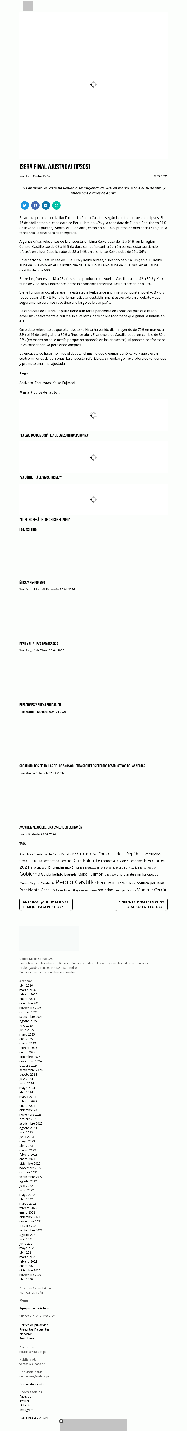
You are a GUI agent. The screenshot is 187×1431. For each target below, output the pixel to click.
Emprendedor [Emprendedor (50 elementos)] (38, 867)
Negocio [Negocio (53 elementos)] (35, 883)
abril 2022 (26, 1199)
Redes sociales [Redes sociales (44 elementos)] (89, 890)
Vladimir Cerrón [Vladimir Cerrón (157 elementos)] (152, 889)
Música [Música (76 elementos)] (24, 883)
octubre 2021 (28, 1226)
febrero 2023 (28, 1155)
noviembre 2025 (30, 1008)
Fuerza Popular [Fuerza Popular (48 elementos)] (147, 867)
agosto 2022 (28, 1181)
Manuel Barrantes (38, 712)
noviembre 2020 (30, 1275)
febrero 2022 (28, 1208)
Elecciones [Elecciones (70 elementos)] (136, 861)
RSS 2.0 (33, 1418)
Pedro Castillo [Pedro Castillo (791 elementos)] (75, 882)
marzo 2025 (27, 1043)
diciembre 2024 (29, 1057)
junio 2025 (26, 1030)
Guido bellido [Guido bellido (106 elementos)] (52, 874)
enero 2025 (27, 1052)
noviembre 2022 (30, 1168)
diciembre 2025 (29, 1003)
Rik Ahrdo (33, 834)
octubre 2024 (28, 1066)
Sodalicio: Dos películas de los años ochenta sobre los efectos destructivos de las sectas (82, 766)
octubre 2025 (28, 1012)
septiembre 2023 (31, 1123)
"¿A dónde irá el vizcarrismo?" (40, 478)
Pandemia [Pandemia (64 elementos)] (48, 883)
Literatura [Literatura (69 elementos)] (130, 874)
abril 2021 (26, 1252)
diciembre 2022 (29, 1163)
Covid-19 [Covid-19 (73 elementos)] (25, 861)
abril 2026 (26, 985)
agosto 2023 (28, 1128)
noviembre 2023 (30, 1114)
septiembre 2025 (31, 1017)
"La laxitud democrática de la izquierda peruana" (54, 435)
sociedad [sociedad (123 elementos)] (105, 889)
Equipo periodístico (34, 1308)
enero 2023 (27, 1159)
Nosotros (26, 1334)
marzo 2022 (27, 1203)
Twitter (24, 1401)
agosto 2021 (28, 1235)
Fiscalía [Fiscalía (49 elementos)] (132, 867)
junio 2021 (26, 1244)
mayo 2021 (27, 1248)
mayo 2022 (27, 1195)
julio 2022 (26, 1186)
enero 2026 (27, 999)
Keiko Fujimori (63, 382)
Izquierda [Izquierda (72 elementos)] (70, 874)
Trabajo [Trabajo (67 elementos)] (119, 890)
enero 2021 (27, 1266)
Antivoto (26, 382)
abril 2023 (26, 1146)
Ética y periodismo (32, 583)
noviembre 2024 (30, 1061)
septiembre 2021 (31, 1230)
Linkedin (25, 1405)
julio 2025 (26, 1025)
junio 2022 (26, 1190)
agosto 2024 (28, 1074)
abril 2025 (26, 1039)
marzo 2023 (27, 1150)
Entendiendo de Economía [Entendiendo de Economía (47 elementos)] (112, 867)
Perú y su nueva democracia (38, 644)
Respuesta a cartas (32, 1384)
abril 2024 (26, 1092)
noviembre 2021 (30, 1221)
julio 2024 (26, 1079)
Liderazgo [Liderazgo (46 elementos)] (110, 874)
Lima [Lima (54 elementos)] (119, 874)
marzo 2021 (27, 1257)
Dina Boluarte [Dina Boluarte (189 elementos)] (86, 860)
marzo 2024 (27, 1097)
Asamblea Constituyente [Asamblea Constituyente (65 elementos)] (35, 854)
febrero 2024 (28, 1101)
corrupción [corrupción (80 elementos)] (153, 854)
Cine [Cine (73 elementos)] (73, 854)
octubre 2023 (28, 1119)
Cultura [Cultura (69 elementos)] (37, 861)
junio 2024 (26, 1083)
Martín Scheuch (37, 773)
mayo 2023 (27, 1141)
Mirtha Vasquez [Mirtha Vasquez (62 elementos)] (148, 874)
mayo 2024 (27, 1088)
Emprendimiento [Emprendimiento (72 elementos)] (59, 867)
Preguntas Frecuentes (34, 1329)
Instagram (26, 1410)
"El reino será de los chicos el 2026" (45, 520)
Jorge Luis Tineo (37, 651)
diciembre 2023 (29, 1110)
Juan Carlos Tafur (38, 176)
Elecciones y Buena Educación (40, 705)
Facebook (26, 1396)
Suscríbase (26, 1338)
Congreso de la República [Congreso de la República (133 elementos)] (121, 853)
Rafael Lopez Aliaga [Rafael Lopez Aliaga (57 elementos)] (68, 890)
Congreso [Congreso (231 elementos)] (87, 853)
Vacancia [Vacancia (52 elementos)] (131, 890)
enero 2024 (27, 1106)
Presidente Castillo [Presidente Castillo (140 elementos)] (37, 889)
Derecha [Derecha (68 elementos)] (66, 861)
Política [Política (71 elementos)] (131, 883)
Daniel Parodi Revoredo (42, 590)
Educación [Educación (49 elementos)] (122, 861)
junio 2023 (26, 1137)
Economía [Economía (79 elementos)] (108, 861)
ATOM (43, 1418)
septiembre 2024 (31, 1070)
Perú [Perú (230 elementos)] (102, 882)
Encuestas (43, 382)
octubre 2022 (28, 1172)
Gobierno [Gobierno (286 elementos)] (29, 873)
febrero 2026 (28, 994)
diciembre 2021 (29, 1217)
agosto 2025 (28, 1021)
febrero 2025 (28, 1048)
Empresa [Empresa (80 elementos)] (78, 867)
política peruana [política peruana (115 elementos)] (150, 882)
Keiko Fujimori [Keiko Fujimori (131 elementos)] (90, 874)
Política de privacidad (33, 1325)
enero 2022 (27, 1212)
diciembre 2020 (29, 1270)
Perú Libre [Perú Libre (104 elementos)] (116, 882)
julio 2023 (26, 1132)
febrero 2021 (28, 1261)
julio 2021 (26, 1239)
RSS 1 (23, 1418)
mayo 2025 (27, 1034)
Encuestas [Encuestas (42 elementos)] (90, 867)
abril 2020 (26, 1279)
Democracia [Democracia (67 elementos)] (51, 861)
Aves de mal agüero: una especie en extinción (50, 827)
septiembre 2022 (31, 1177)
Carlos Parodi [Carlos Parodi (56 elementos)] (61, 854)
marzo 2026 (27, 990)
